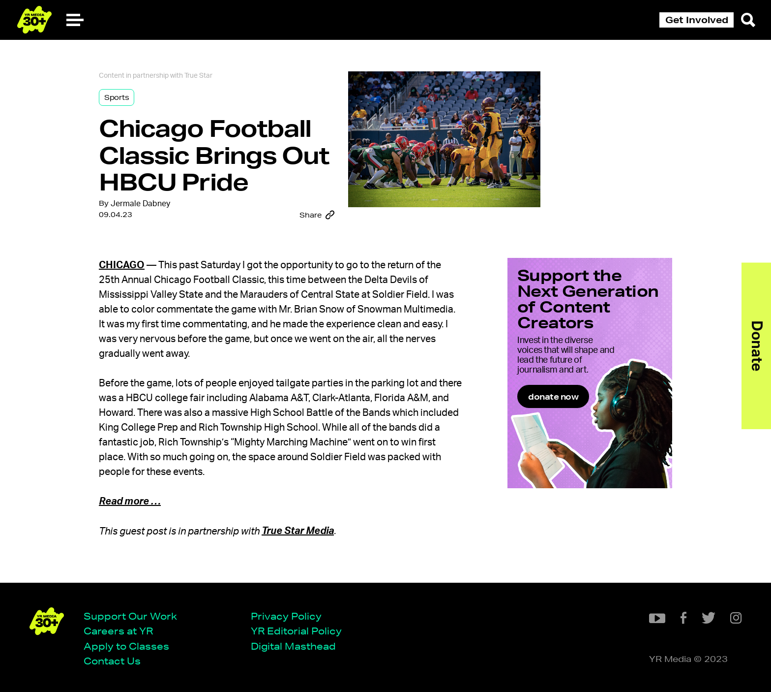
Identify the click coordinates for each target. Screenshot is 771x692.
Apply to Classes (126, 646)
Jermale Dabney (140, 204)
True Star (198, 75)
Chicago (122, 265)
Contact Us (112, 660)
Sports (116, 97)
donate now (553, 396)
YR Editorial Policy (296, 630)
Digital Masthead (293, 646)
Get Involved (696, 19)
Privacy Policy (286, 616)
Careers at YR (118, 630)
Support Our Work (130, 616)
